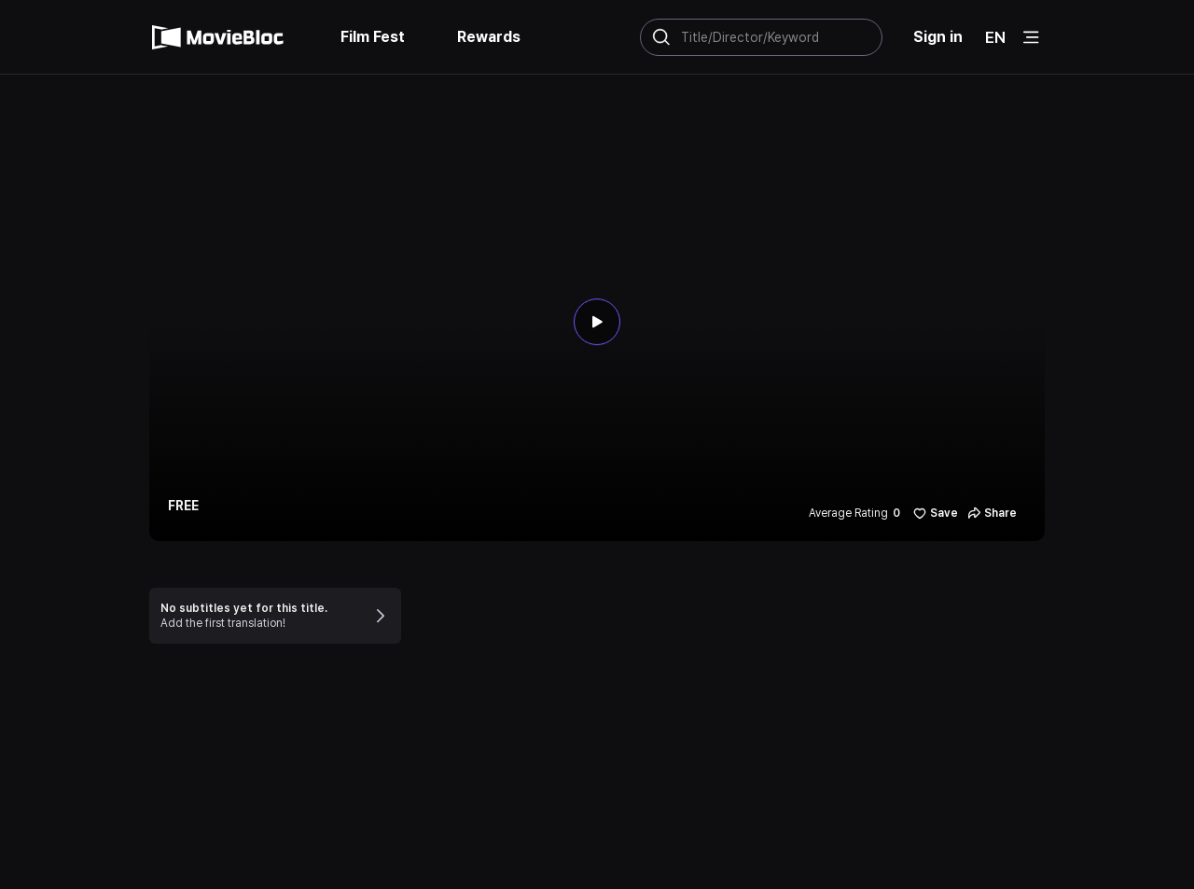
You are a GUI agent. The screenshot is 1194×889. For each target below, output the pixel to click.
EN (995, 37)
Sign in (938, 37)
